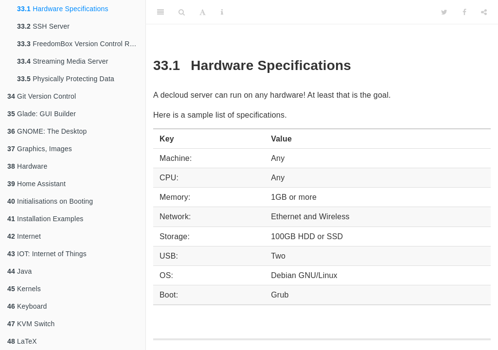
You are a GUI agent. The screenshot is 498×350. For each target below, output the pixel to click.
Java (19, 271)
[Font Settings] (202, 12)
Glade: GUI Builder (41, 114)
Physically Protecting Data (65, 79)
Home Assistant (36, 184)
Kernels (24, 289)
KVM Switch (31, 324)
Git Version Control (41, 96)
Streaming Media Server (62, 61)
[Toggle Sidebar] (160, 12)
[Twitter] (444, 12)
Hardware (27, 166)
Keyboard (27, 306)
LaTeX (22, 341)
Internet (24, 236)
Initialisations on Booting (50, 201)
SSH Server (43, 26)
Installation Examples (45, 219)
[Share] (484, 12)
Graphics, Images (39, 149)
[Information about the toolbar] (222, 12)
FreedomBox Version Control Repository (81, 44)
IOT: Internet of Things (47, 254)
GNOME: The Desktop (47, 131)
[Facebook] (464, 12)
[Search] (181, 12)
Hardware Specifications (62, 9)
